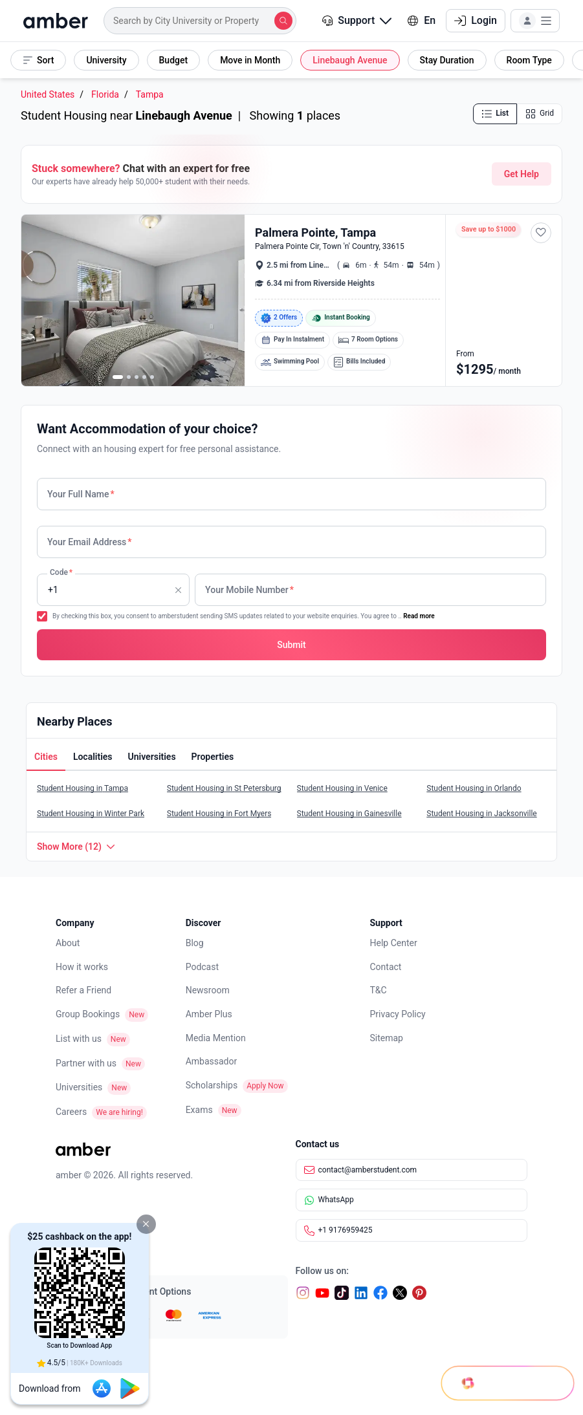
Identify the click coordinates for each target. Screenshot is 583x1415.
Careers (71, 1112)
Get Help (521, 174)
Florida (105, 95)
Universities (79, 1087)
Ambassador (211, 1061)
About (68, 943)
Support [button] (356, 20)
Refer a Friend (83, 990)
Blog (195, 943)
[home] (55, 20)
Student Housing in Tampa (82, 788)
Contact (386, 967)
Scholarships (212, 1085)
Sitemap (386, 1038)
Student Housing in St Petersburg (224, 788)
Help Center (393, 943)
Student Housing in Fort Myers (219, 813)
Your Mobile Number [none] (249, 590)
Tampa (150, 95)
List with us (79, 1038)
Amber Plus (209, 1014)
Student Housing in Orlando (473, 788)
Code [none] (61, 572)
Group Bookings (88, 1014)
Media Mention (216, 1038)
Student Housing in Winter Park (90, 813)
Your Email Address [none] (89, 542)
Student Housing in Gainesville (349, 813)
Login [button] (475, 20)
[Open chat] (502, 1370)
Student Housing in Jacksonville (481, 813)
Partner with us (86, 1063)
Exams (199, 1110)
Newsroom (208, 990)
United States (47, 95)
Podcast (202, 967)
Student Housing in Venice (342, 788)
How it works (82, 967)
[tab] (46, 758)
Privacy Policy (398, 1014)
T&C (378, 990)
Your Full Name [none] (81, 494)
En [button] (421, 20)
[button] (146, 1224)
